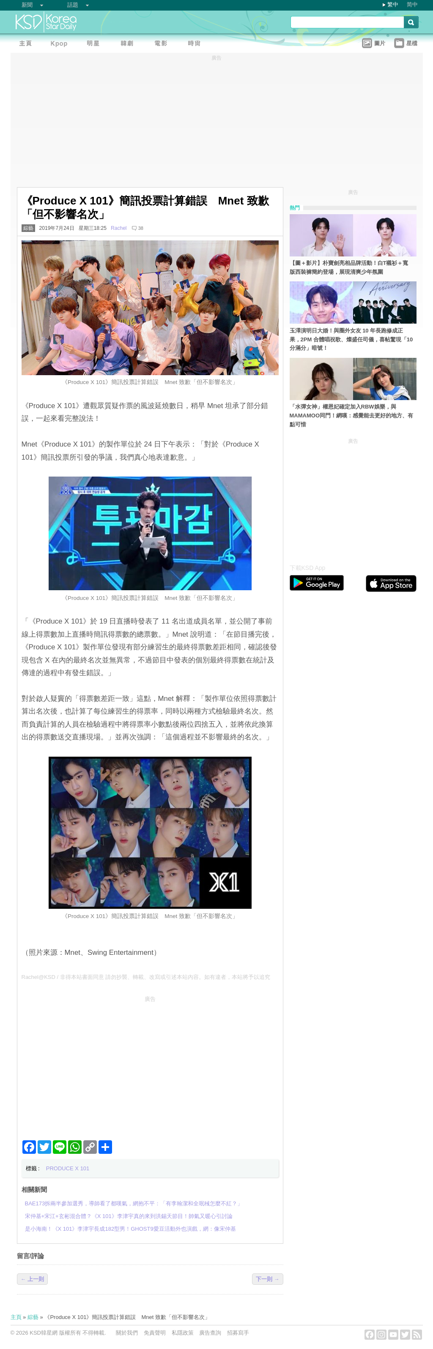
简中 (412, 4)
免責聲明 (155, 1333)
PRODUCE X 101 (68, 1168)
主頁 (16, 1317)
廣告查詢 (210, 1333)
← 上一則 (32, 1279)
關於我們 (127, 1333)
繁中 (392, 4)
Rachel (119, 228)
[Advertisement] (150, 1065)
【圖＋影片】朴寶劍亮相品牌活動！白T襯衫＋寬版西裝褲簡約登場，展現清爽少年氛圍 (349, 267)
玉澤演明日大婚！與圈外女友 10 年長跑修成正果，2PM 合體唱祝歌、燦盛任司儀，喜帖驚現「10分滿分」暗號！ (351, 339)
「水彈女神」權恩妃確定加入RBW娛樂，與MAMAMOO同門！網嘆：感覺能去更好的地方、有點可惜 (352, 415)
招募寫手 (238, 1333)
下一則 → (268, 1279)
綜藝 (28, 228)
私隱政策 (183, 1333)
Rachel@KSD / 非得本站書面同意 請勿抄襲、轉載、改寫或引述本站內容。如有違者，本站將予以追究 (146, 977)
